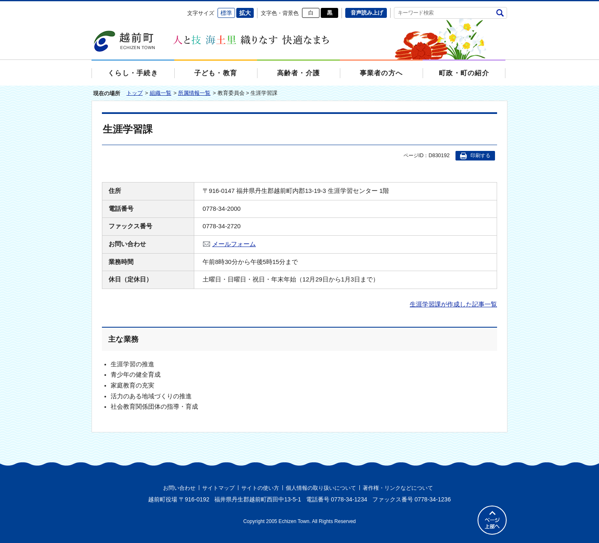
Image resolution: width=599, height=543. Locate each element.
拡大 (245, 13)
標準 (226, 13)
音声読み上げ (367, 13)
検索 (500, 12)
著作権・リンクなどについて (398, 488)
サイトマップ (218, 488)
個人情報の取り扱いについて (321, 488)
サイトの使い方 (260, 488)
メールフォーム (234, 244)
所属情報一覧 (194, 93)
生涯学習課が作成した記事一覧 (453, 304)
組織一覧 (160, 93)
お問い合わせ (179, 488)
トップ (134, 93)
